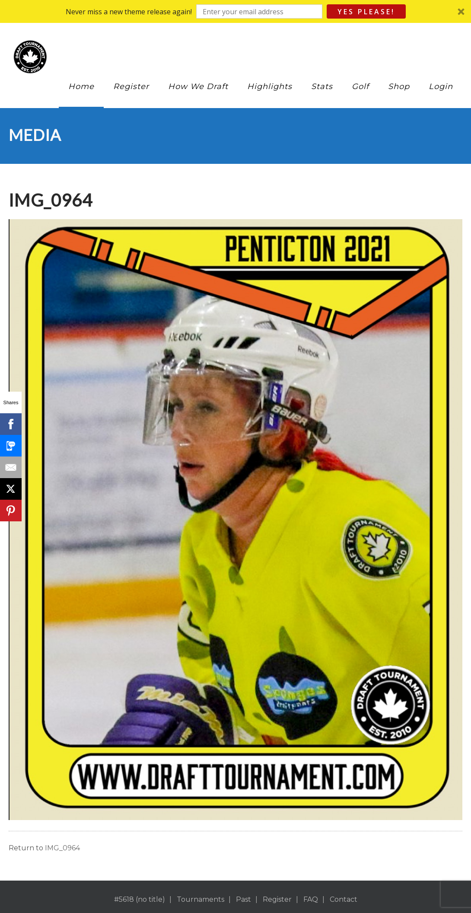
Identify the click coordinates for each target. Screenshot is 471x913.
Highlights (269, 86)
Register (131, 86)
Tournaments (200, 899)
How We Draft (198, 86)
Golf (360, 86)
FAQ (310, 899)
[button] (235, 11)
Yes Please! (366, 11)
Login (441, 86)
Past (243, 899)
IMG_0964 (62, 848)
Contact (343, 899)
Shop (399, 86)
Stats (322, 86)
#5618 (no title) (139, 899)
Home (81, 86)
